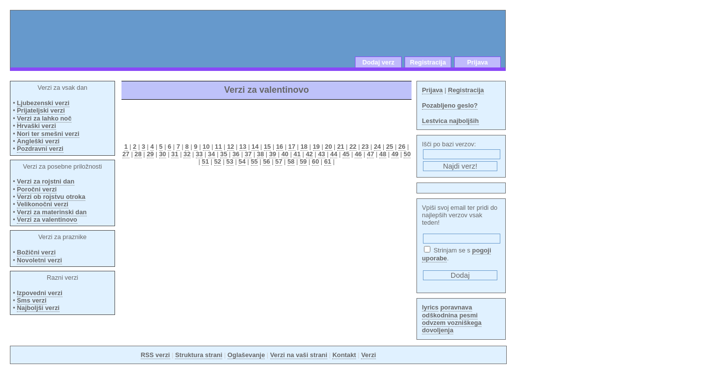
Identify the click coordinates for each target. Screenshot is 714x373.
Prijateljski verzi (41, 110)
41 (297, 154)
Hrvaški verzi (36, 125)
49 (394, 154)
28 (137, 154)
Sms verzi (32, 300)
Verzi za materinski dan (52, 212)
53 (229, 161)
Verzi (368, 355)
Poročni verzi (37, 189)
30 (162, 154)
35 (223, 154)
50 (407, 154)
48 (382, 154)
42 (309, 154)
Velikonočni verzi (42, 204)
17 (291, 146)
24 (377, 146)
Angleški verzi (38, 141)
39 (272, 154)
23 (364, 146)
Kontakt (344, 355)
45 (346, 154)
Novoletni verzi (39, 260)
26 (401, 146)
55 (254, 161)
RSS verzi (155, 355)
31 (174, 154)
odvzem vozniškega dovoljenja (451, 326)
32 (186, 154)
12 (230, 146)
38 (260, 154)
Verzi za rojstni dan (45, 181)
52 (217, 161)
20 (328, 146)
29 (150, 154)
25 (389, 146)
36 (236, 154)
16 (279, 146)
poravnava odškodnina (447, 311)
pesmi (468, 315)
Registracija (428, 62)
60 (315, 161)
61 (327, 161)
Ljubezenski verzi (43, 103)
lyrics (430, 307)
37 (247, 154)
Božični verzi (36, 252)
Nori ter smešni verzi (48, 133)
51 (205, 161)
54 (241, 161)
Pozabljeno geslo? (449, 105)
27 (125, 154)
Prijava (477, 62)
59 (302, 161)
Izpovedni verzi (39, 293)
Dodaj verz (378, 62)
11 (218, 146)
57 (278, 161)
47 (370, 154)
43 (321, 154)
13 (242, 146)
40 (284, 154)
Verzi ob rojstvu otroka (51, 196)
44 (333, 154)
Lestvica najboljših (450, 120)
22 (353, 146)
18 (303, 146)
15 (267, 146)
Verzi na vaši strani (298, 355)
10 (206, 146)
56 (266, 161)
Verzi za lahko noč (44, 118)
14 (254, 146)
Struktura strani (198, 355)
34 (211, 154)
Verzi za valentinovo (47, 219)
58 (291, 161)
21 (340, 146)
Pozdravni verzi (40, 148)
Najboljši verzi (38, 307)
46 (358, 154)
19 (316, 146)
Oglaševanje (246, 355)
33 (199, 154)
